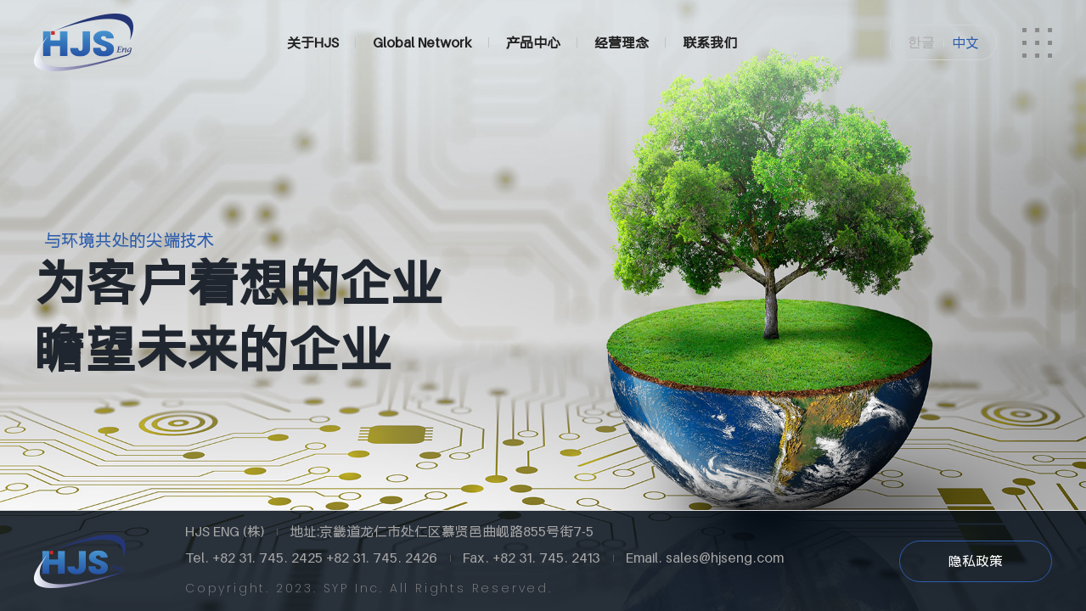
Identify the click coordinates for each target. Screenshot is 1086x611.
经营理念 (621, 42)
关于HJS (313, 42)
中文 (965, 42)
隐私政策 (975, 561)
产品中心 (533, 42)
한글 (921, 41)
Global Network (422, 42)
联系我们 (710, 42)
